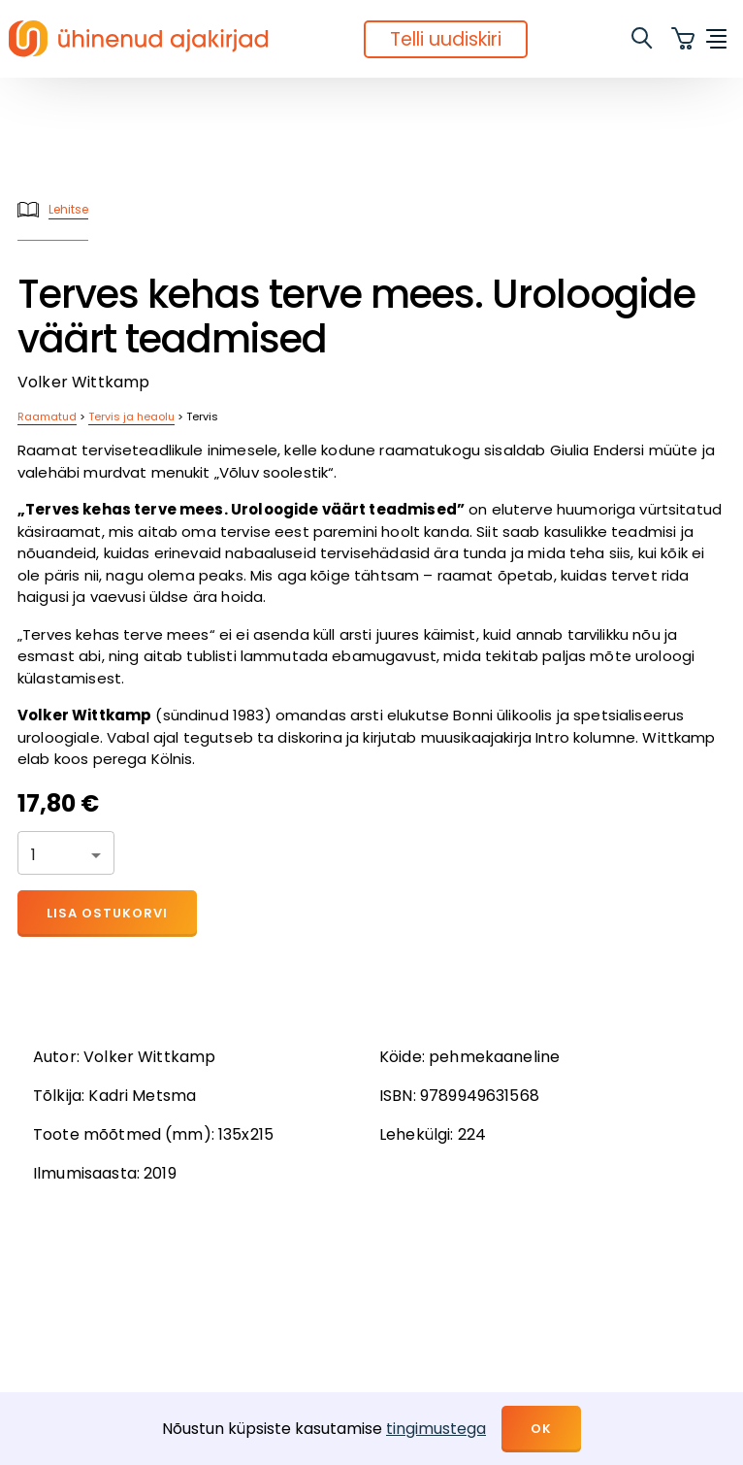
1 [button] (33, 855)
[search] (643, 39)
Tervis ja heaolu (131, 416)
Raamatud (47, 416)
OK (541, 1428)
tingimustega (436, 1428)
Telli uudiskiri (445, 39)
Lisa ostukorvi (107, 913)
